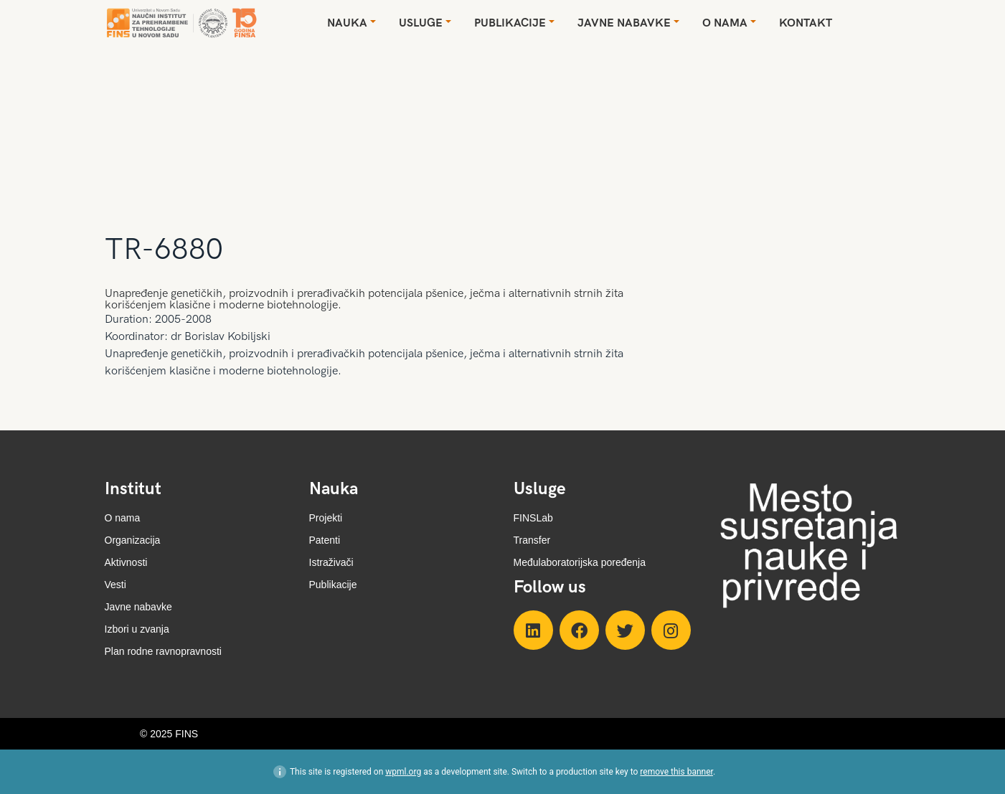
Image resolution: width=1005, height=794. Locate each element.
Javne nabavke (138, 607)
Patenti (325, 540)
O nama (123, 518)
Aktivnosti (126, 562)
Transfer (532, 540)
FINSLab (533, 518)
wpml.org (403, 772)
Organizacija (133, 540)
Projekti (326, 518)
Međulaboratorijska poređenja (580, 562)
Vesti (115, 584)
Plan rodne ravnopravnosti (163, 651)
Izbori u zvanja (137, 629)
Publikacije (333, 584)
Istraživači (331, 562)
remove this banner (676, 772)
